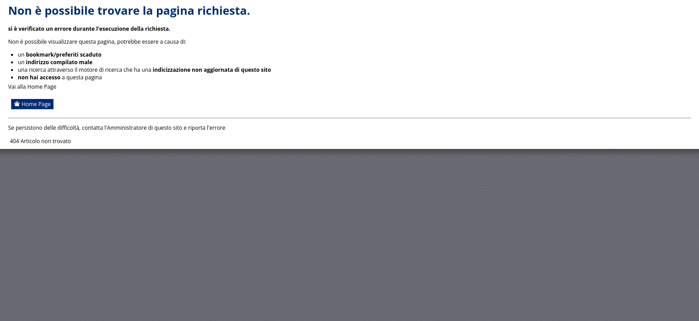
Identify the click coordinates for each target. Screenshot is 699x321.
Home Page (32, 104)
